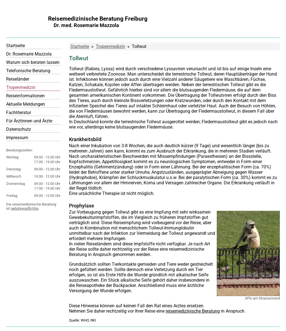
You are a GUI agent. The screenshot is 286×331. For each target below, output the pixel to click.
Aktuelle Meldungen (25, 104)
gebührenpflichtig (24, 208)
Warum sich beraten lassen (32, 62)
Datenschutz (18, 129)
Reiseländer (17, 79)
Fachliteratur (18, 112)
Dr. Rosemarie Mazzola (29, 54)
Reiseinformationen (25, 95)
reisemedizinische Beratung (193, 311)
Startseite (15, 45)
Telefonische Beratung (28, 70)
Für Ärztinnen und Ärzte (29, 121)
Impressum (17, 137)
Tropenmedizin (20, 87)
